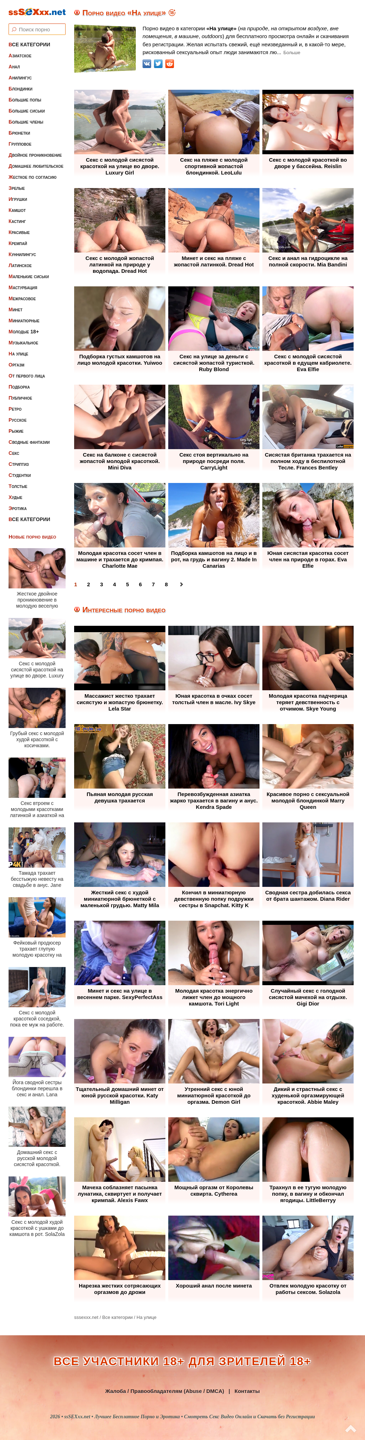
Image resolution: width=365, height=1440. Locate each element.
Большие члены (26, 122)
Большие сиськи (27, 111)
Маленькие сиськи (29, 276)
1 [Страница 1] (75, 584)
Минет (15, 309)
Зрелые (17, 188)
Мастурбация (23, 287)
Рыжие (16, 431)
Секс (14, 453)
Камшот (17, 210)
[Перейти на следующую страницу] (181, 584)
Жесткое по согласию (33, 177)
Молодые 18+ (24, 331)
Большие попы (25, 100)
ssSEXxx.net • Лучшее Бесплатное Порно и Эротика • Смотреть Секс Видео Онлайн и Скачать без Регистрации (189, 1416)
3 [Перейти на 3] (101, 584)
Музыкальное (23, 342)
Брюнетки (19, 133)
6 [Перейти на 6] (140, 584)
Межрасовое (22, 298)
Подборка (19, 387)
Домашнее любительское (36, 166)
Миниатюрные (24, 320)
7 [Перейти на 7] (153, 584)
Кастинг (17, 221)
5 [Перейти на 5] (127, 584)
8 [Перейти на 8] (166, 584)
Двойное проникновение (35, 155)
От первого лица (27, 376)
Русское (18, 420)
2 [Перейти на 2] (88, 584)
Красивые (19, 232)
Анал (14, 66)
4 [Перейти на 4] (114, 584)
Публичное (20, 398)
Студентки (20, 475)
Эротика (18, 508)
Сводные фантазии (29, 442)
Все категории (29, 44)
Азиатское (20, 55)
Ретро (15, 409)
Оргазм (16, 365)
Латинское (20, 265)
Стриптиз (19, 464)
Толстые (18, 486)
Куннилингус (22, 254)
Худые (15, 497)
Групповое (20, 144)
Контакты (247, 1391)
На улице (18, 354)
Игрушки (18, 199)
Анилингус (20, 77)
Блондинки (20, 89)
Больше (291, 52)
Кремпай (18, 243)
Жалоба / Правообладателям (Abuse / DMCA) (164, 1391)
